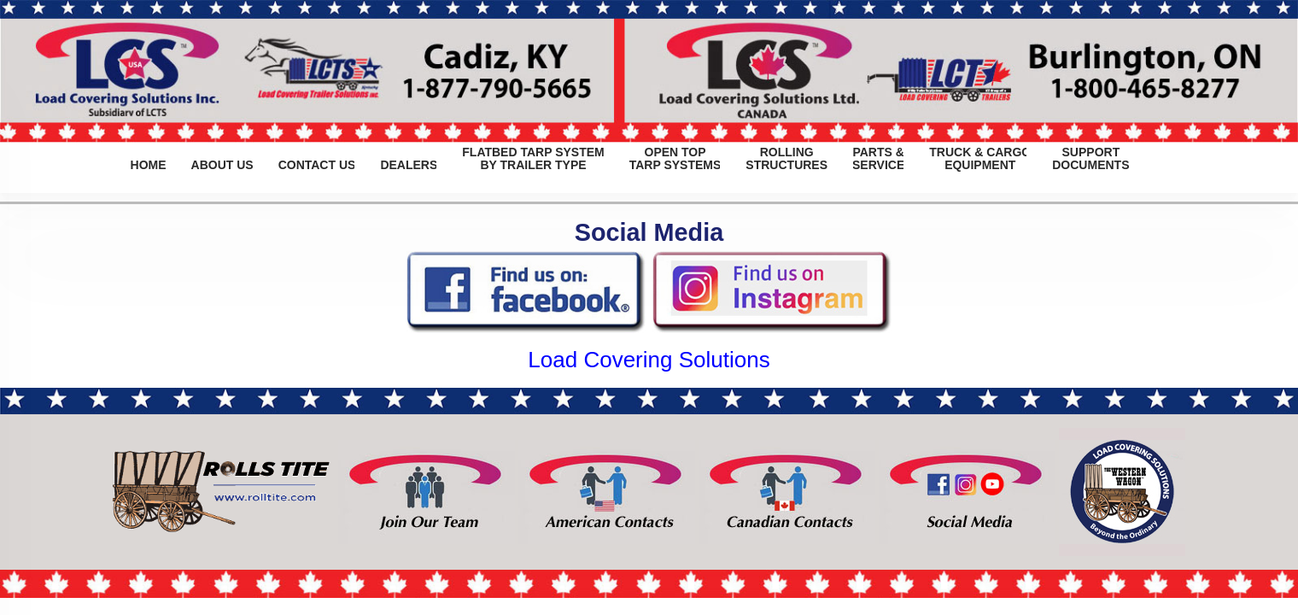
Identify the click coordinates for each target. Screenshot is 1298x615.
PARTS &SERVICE (878, 159)
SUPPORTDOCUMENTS (1090, 159)
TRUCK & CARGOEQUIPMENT (980, 159)
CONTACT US (317, 159)
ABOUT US (222, 159)
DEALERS (408, 159)
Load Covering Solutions (648, 359)
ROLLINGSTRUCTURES (786, 159)
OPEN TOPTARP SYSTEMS (675, 159)
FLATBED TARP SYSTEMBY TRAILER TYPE (533, 159)
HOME (149, 159)
